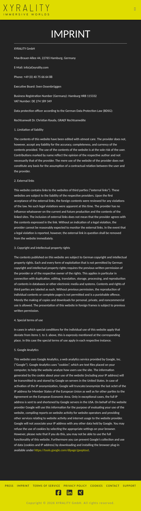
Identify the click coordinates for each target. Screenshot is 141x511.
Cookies (96, 485)
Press (9, 485)
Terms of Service (46, 485)
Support (129, 485)
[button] (136, 8)
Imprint (23, 485)
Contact (112, 485)
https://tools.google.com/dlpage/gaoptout (61, 450)
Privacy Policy (75, 485)
